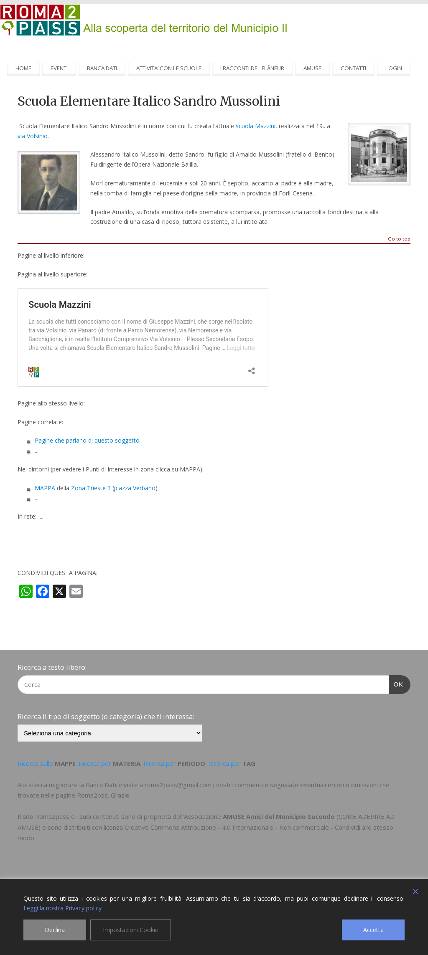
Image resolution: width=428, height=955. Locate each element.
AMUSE (312, 68)
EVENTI (59, 68)
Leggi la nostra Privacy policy (62, 908)
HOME (23, 68)
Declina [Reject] (55, 930)
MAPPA (45, 488)
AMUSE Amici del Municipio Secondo (279, 816)
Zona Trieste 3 (91, 488)
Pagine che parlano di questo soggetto (87, 440)
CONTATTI (353, 68)
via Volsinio (33, 136)
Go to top (399, 239)
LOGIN (393, 68)
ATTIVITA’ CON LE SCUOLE (168, 68)
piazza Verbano (134, 488)
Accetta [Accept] (373, 930)
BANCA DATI (102, 68)
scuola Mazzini (255, 126)
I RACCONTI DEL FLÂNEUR (252, 68)
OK (396, 683)
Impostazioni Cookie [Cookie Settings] (130, 930)
